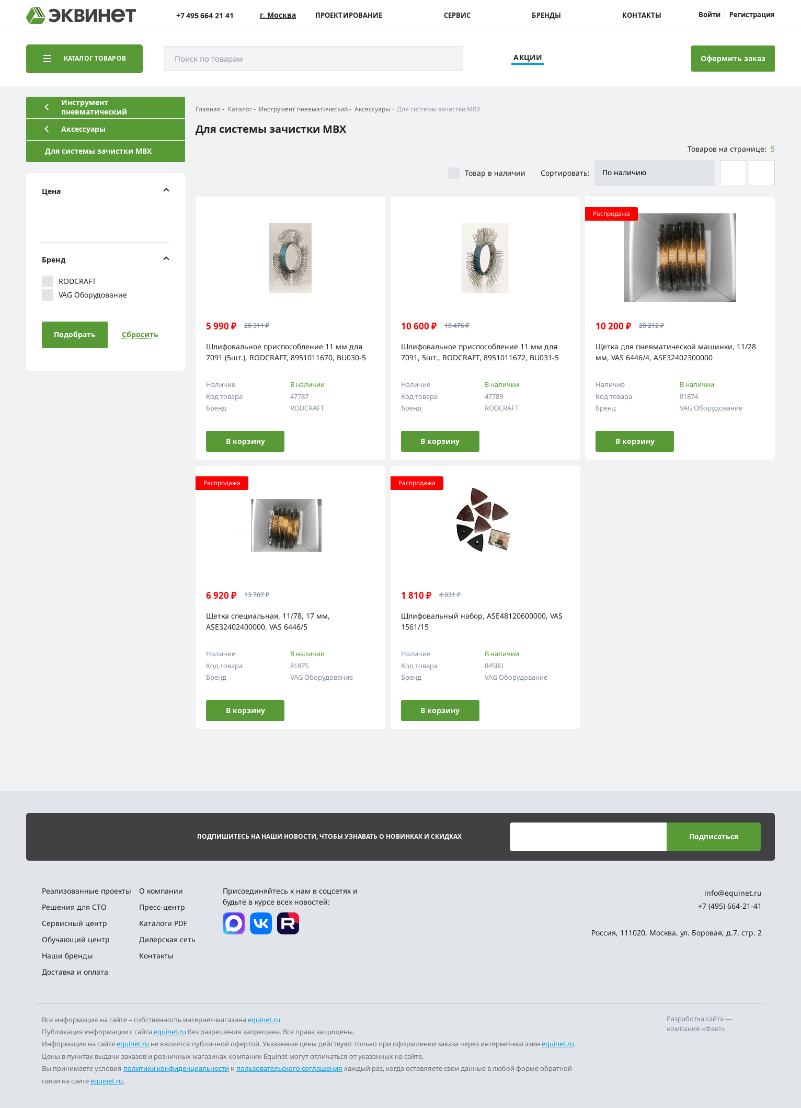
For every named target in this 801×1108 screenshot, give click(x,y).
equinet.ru (264, 1019)
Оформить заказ (733, 58)
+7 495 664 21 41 (205, 15)
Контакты (641, 15)
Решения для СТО (74, 907)
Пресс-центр (162, 907)
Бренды (546, 15)
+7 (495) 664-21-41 (730, 906)
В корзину (245, 441)
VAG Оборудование (84, 295)
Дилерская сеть (167, 939)
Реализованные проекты (86, 891)
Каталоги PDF (163, 923)
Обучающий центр (76, 939)
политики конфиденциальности (176, 1068)
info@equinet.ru (733, 893)
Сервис (457, 15)
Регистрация (752, 14)
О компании (161, 891)
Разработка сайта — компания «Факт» (699, 1024)
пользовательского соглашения (289, 1068)
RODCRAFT (69, 281)
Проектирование (349, 15)
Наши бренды (67, 956)
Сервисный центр (74, 923)
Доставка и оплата (75, 972)
